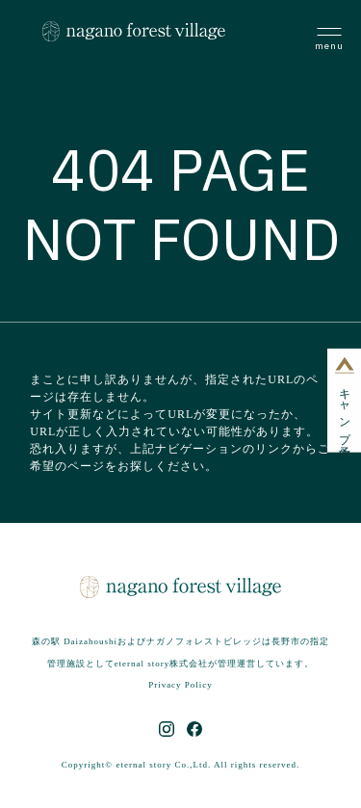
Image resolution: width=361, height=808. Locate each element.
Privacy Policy (180, 685)
